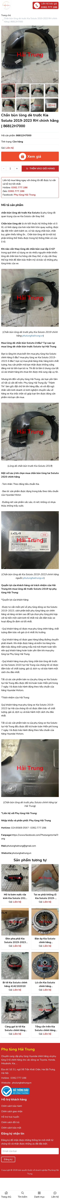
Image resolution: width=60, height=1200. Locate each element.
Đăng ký (8, 1159)
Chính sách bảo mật (11, 1127)
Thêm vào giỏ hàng (40, 168)
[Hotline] (19, 187)
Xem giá (30, 156)
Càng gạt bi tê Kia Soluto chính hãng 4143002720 (15, 1028)
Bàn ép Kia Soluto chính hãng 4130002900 (45, 940)
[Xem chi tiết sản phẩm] (15, 878)
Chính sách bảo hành (11, 1106)
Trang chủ (6, 15)
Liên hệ (55, 1196)
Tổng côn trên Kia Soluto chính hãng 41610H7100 (45, 1028)
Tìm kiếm (22, 1196)
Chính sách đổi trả (10, 1122)
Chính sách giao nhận (11, 1111)
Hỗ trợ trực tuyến (10, 1117)
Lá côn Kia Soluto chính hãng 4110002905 (45, 984)
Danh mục (39, 1196)
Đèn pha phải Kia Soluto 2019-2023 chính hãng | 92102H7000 (15, 940)
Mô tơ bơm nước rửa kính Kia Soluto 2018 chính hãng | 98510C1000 (15, 896)
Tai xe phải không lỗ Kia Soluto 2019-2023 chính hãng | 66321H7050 (45, 896)
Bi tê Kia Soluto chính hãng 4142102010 (15, 984)
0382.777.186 (18, 1078)
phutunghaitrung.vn (21, 1082)
